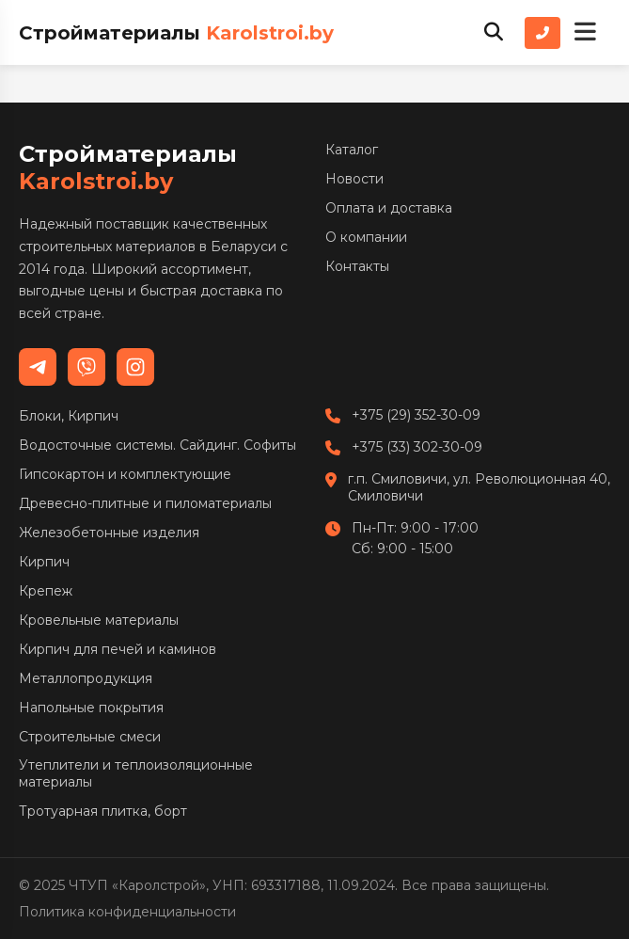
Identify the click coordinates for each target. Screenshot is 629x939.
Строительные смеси (90, 736)
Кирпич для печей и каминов (117, 649)
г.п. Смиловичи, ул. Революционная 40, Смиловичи (479, 487)
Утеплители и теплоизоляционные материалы (136, 773)
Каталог (351, 149)
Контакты (357, 266)
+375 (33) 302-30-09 (417, 446)
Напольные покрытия (91, 707)
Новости (354, 178)
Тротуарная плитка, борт (103, 811)
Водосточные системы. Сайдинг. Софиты (157, 445)
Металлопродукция (85, 678)
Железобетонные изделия (109, 532)
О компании (366, 237)
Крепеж (45, 590)
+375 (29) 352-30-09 (416, 414)
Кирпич (44, 561)
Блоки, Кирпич (68, 415)
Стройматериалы (176, 33)
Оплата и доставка (388, 207)
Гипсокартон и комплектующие (125, 474)
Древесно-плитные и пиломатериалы (145, 503)
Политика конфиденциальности (127, 911)
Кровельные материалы (99, 620)
